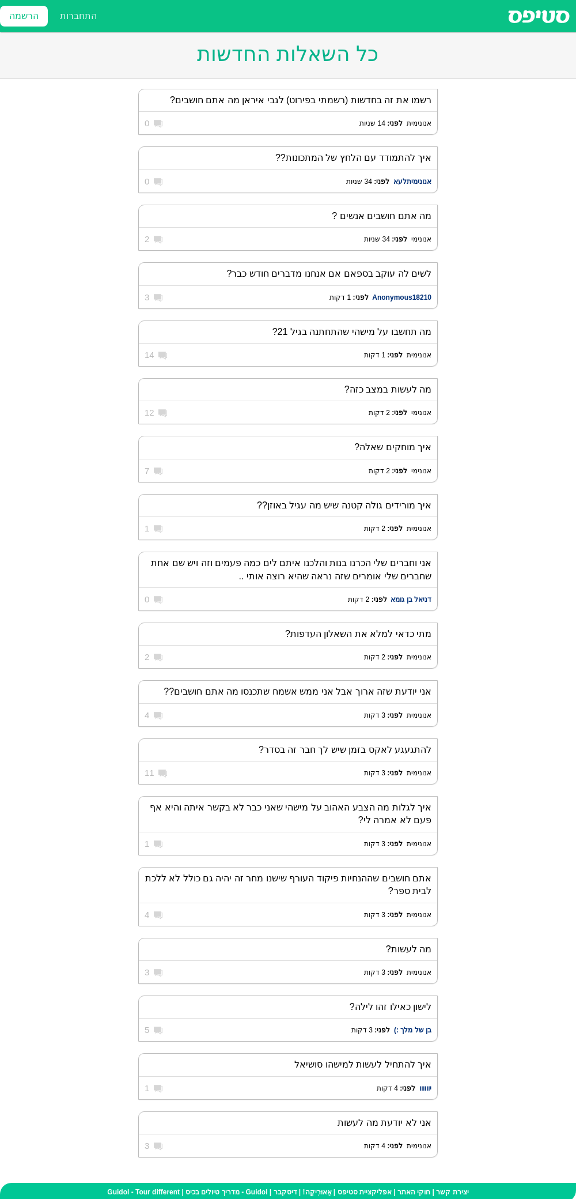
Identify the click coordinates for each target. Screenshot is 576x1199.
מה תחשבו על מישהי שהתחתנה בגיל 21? (351, 332)
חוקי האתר (413, 1192)
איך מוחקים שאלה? (392, 447)
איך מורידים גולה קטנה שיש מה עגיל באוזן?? (344, 505)
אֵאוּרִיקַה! (317, 1192)
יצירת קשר (452, 1192)
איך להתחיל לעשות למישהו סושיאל (362, 1064)
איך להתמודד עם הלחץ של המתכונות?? (353, 158)
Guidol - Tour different (143, 1192)
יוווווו (425, 1088)
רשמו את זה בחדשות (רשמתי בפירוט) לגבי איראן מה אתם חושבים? (300, 100)
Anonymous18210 (401, 297)
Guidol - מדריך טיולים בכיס (226, 1192)
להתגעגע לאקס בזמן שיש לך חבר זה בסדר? (345, 750)
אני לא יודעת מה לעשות (384, 1123)
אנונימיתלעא (412, 182)
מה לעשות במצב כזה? (387, 389)
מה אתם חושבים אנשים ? (381, 216)
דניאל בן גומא (411, 599)
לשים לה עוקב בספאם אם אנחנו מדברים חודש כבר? (329, 273)
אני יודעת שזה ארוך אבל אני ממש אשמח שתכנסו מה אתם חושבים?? (297, 691)
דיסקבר (285, 1192)
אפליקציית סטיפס (365, 1192)
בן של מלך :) (412, 1030)
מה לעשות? (408, 949)
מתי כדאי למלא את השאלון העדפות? (358, 634)
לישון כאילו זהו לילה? (390, 1007)
